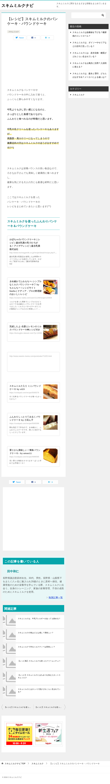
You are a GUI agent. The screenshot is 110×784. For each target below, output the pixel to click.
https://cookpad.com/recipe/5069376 (24, 393)
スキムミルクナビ (19, 5)
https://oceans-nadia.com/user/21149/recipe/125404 (30, 298)
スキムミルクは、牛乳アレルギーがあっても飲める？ (39, 619)
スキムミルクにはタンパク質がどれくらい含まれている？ (39, 690)
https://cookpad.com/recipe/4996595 (24, 457)
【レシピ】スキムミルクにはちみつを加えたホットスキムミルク (39, 676)
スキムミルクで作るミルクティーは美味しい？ (36, 647)
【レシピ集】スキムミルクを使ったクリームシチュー (39, 661)
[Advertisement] (33, 63)
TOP (15, 763)
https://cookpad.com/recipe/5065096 (24, 423)
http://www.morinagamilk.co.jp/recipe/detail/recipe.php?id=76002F (36, 253)
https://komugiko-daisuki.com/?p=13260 (25, 336)
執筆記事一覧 (56, 597)
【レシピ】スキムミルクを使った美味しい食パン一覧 (50, 707)
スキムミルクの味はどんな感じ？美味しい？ (35, 633)
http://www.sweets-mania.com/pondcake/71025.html (30, 356)
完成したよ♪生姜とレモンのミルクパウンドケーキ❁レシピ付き (25, 329)
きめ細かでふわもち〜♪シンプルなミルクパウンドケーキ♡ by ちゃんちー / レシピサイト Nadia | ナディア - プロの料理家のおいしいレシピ (25, 288)
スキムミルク (13, 32)
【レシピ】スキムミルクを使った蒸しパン (19, 707)
